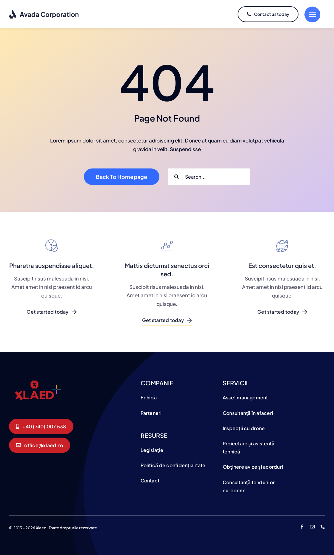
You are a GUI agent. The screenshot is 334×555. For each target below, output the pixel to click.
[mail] (312, 527)
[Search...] (209, 176)
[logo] (37, 378)
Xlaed (41, 527)
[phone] (323, 527)
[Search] (176, 176)
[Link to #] (312, 14)
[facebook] (302, 527)
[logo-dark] (44, 12)
